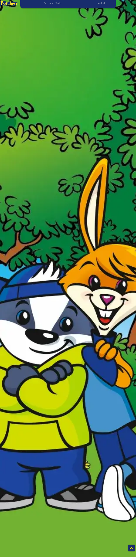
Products (93, 3)
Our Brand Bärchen (46, 3)
